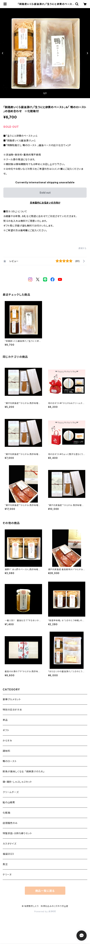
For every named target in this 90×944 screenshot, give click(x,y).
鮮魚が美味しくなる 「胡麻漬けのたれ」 (24, 771)
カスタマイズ (9, 843)
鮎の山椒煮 (9, 802)
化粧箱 (6, 812)
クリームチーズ (11, 792)
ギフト (6, 730)
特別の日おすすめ (12, 709)
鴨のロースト (10, 761)
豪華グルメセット (12, 699)
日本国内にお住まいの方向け (45, 202)
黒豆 (5, 864)
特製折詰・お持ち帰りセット (17, 833)
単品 (5, 719)
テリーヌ (7, 874)
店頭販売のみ (10, 823)
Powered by (45, 911)
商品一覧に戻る (45, 890)
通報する (82, 248)
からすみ (7, 740)
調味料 (6, 750)
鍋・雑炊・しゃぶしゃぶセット (17, 781)
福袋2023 (8, 853)
